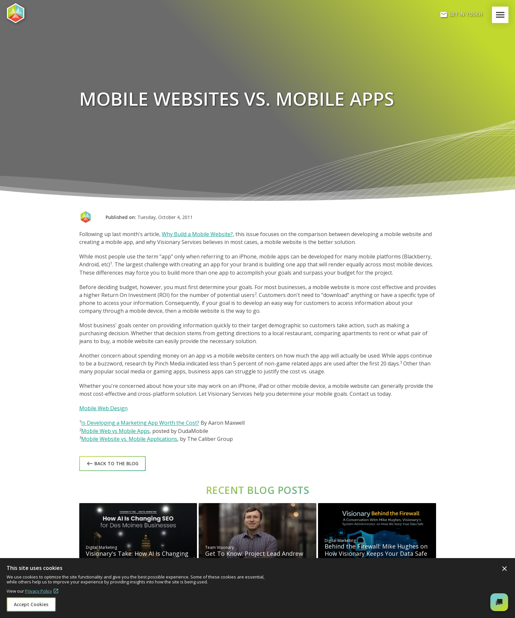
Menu (501, 14)
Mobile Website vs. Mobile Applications (129, 439)
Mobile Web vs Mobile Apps (115, 431)
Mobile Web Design (103, 408)
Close (504, 569)
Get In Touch (461, 14)
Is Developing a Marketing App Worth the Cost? (140, 423)
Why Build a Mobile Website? (197, 234)
